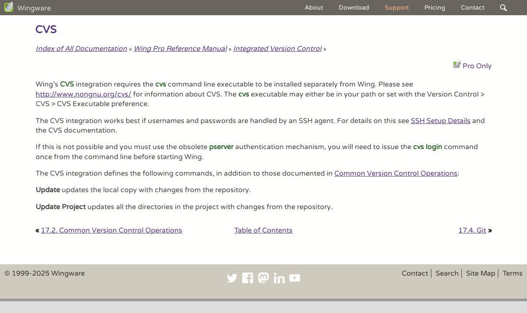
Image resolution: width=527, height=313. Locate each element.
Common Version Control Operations (395, 173)
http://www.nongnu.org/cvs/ (83, 94)
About (314, 7)
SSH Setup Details (440, 121)
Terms (513, 273)
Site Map (480, 273)
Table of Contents (263, 230)
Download (354, 7)
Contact (472, 7)
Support (397, 7)
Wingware (34, 8)
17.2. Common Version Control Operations (111, 230)
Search (447, 273)
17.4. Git (472, 230)
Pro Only (477, 66)
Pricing (434, 7)
